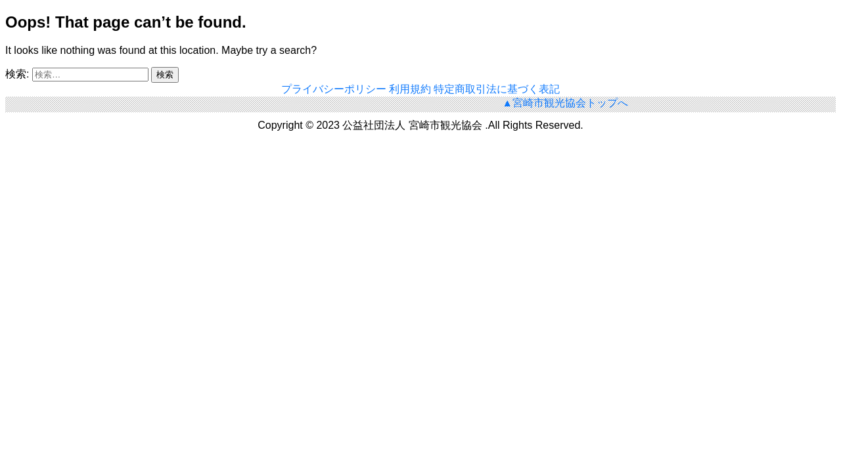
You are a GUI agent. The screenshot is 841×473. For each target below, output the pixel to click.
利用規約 (411, 89)
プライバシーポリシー (335, 89)
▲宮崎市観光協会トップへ (565, 102)
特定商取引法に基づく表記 (497, 89)
